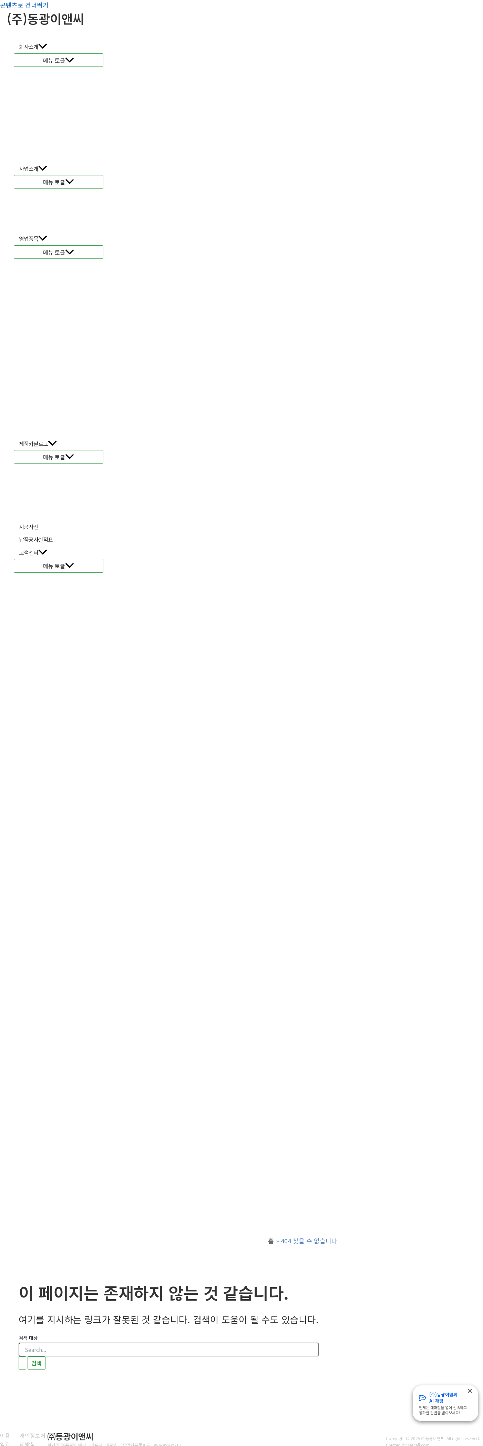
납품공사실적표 (36, 539)
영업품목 (33, 238)
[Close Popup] (472, 1390)
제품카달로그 (38, 443)
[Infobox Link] (445, 1403)
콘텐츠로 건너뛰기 (24, 4)
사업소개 (33, 168)
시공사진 (28, 526)
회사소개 (33, 46)
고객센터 (33, 552)
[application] (42, 46)
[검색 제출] (22, 1362)
